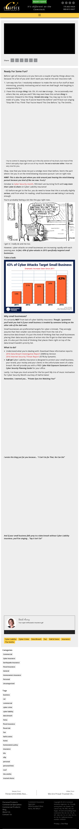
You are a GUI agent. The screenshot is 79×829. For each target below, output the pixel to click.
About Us (6, 812)
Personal (6, 679)
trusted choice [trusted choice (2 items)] (8, 778)
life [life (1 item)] (4, 753)
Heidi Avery (24, 619)
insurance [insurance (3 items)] (6, 749)
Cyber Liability (10, 639)
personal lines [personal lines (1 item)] (8, 766)
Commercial (7, 654)
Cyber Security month (23, 184)
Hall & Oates (54, 639)
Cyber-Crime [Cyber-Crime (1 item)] (7, 707)
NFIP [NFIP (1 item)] (4, 757)
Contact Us (7, 814)
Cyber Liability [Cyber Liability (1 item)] (8, 711)
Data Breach (36, 639)
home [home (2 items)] (5, 741)
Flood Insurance (9, 667)
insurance (66, 639)
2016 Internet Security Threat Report (22, 356)
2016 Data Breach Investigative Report (23, 354)
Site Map (64, 824)
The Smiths (9, 642)
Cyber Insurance (9, 658)
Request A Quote (39, 2)
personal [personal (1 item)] (6, 762)
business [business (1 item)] (6, 695)
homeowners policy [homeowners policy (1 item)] (10, 745)
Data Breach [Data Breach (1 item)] (7, 716)
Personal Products (10, 802)
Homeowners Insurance (12, 675)
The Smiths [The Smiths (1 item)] (7, 774)
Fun (45, 639)
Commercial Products (11, 807)
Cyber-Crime (24, 639)
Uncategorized (8, 683)
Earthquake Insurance (11, 663)
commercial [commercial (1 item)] (7, 703)
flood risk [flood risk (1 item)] (6, 728)
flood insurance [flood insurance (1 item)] (9, 724)
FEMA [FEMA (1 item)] (5, 720)
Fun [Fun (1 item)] (4, 732)
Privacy (56, 824)
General (6, 671)
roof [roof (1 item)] (5, 770)
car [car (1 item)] (4, 699)
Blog (4, 809)
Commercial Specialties (11, 804)
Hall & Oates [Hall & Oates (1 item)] (7, 736)
